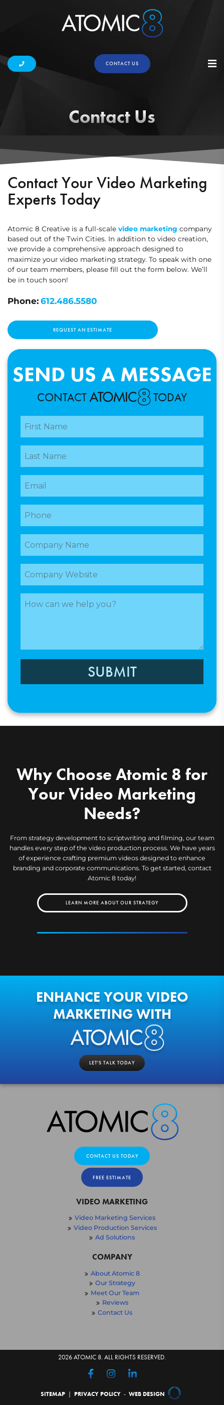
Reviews (115, 1302)
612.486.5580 (69, 301)
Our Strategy (115, 1283)
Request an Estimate (82, 330)
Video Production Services (115, 1227)
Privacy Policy (97, 1394)
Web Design (156, 1394)
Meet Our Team (115, 1293)
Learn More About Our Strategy (112, 902)
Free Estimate (112, 1177)
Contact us (122, 63)
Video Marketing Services (115, 1217)
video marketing (147, 229)
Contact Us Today (112, 1156)
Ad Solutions (115, 1237)
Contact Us (115, 1312)
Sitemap (53, 1394)
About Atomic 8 (115, 1273)
